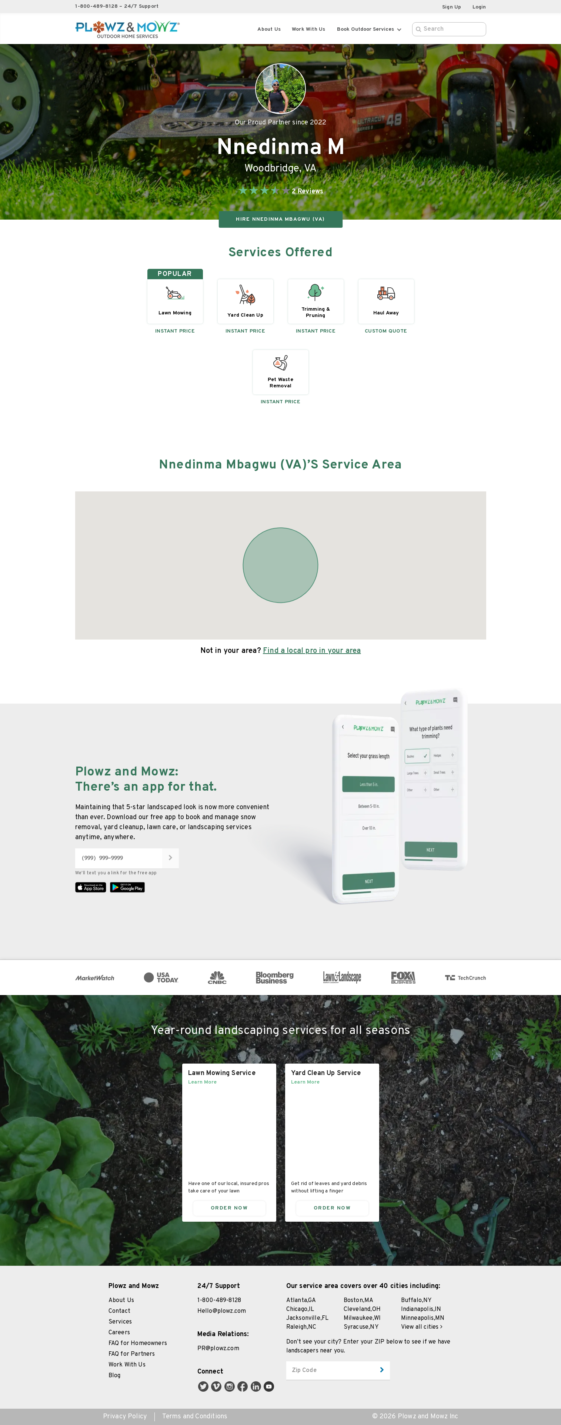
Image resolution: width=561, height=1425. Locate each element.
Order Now (229, 1208)
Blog (114, 1375)
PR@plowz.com (218, 1348)
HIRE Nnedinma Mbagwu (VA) (280, 219)
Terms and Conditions (194, 1417)
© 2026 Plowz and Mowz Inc (415, 1417)
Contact (119, 1311)
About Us (269, 29)
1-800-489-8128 (219, 1300)
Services (120, 1322)
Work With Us (127, 1365)
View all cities (422, 1327)
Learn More (202, 1082)
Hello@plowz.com (221, 1311)
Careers (119, 1332)
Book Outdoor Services (369, 29)
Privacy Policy (125, 1417)
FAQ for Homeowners (137, 1343)
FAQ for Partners (131, 1354)
